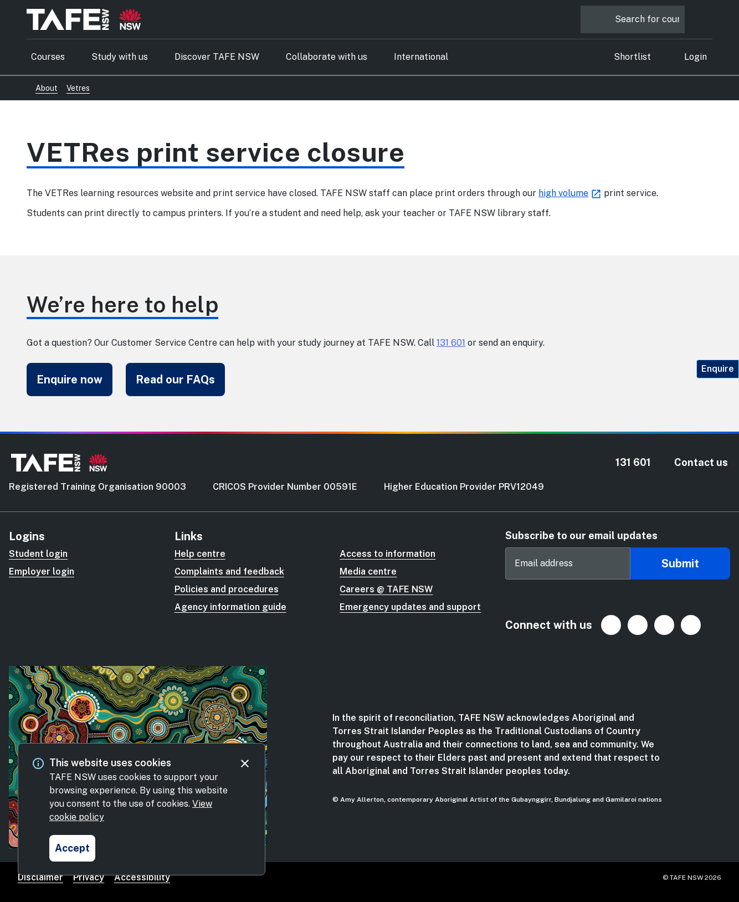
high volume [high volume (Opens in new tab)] (563, 193)
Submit (680, 563)
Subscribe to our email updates (581, 535)
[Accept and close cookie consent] (72, 848)
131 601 (451, 342)
